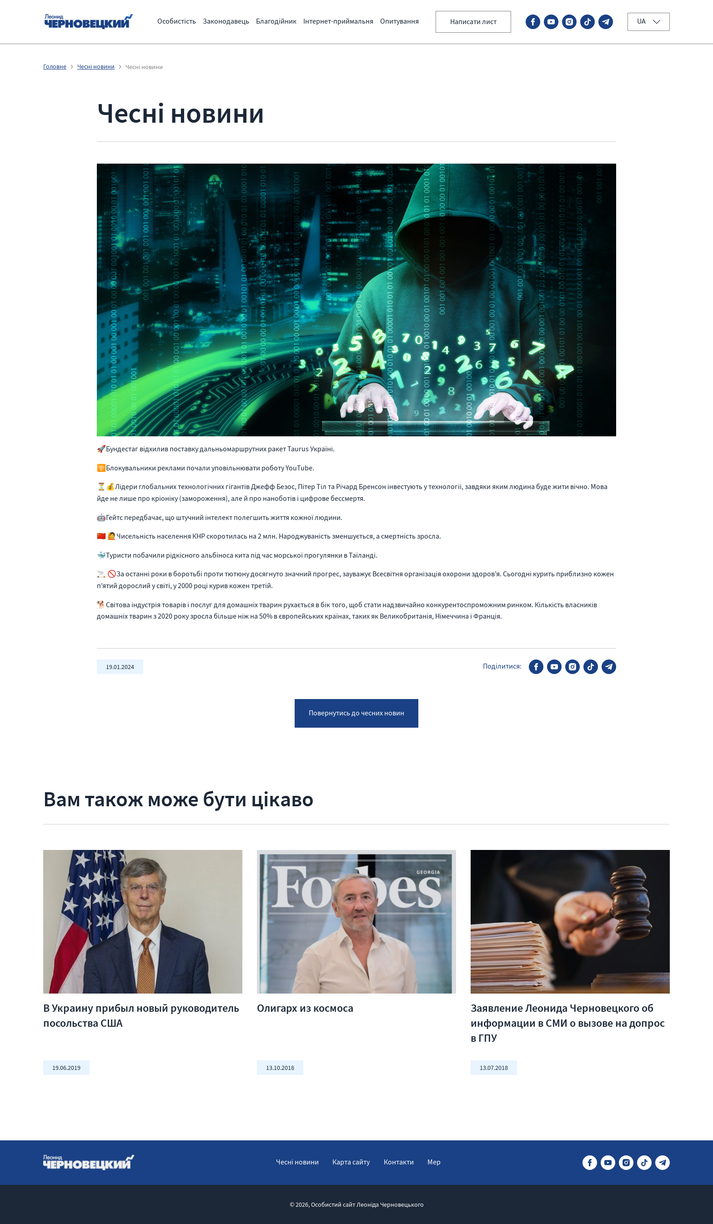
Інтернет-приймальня (338, 21)
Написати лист (472, 21)
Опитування (399, 21)
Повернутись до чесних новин (356, 716)
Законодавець (226, 21)
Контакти (399, 1162)
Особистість (176, 21)
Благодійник (276, 21)
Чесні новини (96, 67)
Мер (435, 1162)
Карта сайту (351, 1162)
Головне (55, 67)
